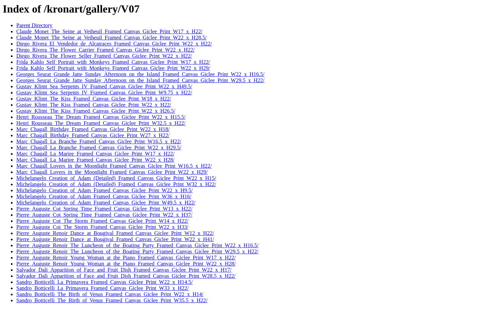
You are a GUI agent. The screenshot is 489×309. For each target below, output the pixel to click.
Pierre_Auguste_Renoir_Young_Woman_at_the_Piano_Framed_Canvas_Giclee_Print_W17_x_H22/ (126, 257)
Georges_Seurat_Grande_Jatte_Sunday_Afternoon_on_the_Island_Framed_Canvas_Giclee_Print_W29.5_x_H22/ (140, 80)
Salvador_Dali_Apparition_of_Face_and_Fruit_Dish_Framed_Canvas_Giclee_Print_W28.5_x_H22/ (126, 276)
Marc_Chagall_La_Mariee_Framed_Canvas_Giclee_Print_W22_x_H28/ (95, 160)
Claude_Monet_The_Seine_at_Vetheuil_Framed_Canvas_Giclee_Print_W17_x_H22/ (109, 31)
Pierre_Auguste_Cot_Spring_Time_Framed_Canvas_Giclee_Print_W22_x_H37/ (104, 215)
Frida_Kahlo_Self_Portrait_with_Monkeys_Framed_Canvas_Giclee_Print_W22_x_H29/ (113, 68)
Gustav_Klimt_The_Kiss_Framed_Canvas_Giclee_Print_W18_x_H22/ (93, 99)
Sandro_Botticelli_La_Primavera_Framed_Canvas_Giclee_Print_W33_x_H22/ (102, 288)
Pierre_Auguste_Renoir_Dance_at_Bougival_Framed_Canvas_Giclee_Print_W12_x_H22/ (115, 233)
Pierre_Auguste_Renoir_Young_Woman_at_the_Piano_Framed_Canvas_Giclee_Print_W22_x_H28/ (126, 264)
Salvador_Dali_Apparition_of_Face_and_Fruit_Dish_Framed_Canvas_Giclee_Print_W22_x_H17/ (124, 270)
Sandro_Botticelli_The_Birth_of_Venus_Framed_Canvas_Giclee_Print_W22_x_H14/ (109, 294)
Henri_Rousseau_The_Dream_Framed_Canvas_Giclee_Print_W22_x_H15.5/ (100, 117)
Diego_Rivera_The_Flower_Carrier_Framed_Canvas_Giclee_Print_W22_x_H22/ (105, 50)
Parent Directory (34, 25)
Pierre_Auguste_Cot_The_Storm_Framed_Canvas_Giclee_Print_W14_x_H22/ (102, 221)
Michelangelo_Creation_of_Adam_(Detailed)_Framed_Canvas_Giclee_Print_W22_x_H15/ (116, 178)
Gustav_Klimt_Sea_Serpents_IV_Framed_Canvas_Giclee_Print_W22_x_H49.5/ (104, 86)
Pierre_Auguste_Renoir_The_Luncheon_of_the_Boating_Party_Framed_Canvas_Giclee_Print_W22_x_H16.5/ (137, 245)
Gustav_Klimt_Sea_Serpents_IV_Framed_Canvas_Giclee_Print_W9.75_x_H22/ (104, 92)
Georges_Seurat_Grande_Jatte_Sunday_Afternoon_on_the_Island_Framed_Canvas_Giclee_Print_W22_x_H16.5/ (140, 74)
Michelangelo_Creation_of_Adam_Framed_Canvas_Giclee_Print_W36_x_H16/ (103, 196)
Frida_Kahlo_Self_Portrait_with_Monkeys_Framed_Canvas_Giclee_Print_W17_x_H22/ (113, 62)
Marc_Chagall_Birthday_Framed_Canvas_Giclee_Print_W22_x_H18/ (92, 129)
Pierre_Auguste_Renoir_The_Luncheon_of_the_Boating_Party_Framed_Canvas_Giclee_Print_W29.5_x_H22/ (137, 251)
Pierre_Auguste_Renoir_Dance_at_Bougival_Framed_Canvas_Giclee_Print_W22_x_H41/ (115, 239)
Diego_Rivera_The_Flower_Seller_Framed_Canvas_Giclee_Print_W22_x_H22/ (104, 56)
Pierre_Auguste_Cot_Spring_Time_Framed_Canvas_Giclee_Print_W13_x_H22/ (104, 209)
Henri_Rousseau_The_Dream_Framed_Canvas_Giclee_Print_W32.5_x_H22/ (100, 123)
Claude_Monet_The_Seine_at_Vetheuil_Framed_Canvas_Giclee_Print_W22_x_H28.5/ (111, 37)
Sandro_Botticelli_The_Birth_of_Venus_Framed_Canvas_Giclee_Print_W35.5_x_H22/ (111, 300)
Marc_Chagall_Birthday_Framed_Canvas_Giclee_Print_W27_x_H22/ (92, 135)
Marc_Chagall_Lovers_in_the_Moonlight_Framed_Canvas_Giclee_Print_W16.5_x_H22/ (114, 166)
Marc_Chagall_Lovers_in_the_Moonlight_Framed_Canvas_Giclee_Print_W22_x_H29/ (111, 172)
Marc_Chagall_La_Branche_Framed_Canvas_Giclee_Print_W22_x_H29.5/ (98, 147)
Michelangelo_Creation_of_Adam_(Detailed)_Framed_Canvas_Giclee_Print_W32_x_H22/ (116, 184)
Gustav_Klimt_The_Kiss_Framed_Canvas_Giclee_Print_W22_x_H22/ (93, 105)
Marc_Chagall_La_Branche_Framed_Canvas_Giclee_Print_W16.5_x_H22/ (98, 141)
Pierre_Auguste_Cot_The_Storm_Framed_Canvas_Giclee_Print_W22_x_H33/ (102, 227)
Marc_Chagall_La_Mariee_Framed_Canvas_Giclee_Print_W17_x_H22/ (95, 154)
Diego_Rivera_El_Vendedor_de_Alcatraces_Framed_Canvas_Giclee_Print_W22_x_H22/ (114, 44)
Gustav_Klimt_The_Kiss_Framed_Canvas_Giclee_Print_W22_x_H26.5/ (95, 111)
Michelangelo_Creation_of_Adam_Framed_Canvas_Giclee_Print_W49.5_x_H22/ (105, 202)
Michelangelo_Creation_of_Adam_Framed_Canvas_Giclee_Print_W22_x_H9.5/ (104, 190)
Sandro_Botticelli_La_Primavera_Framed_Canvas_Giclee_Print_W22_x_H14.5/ (104, 282)
